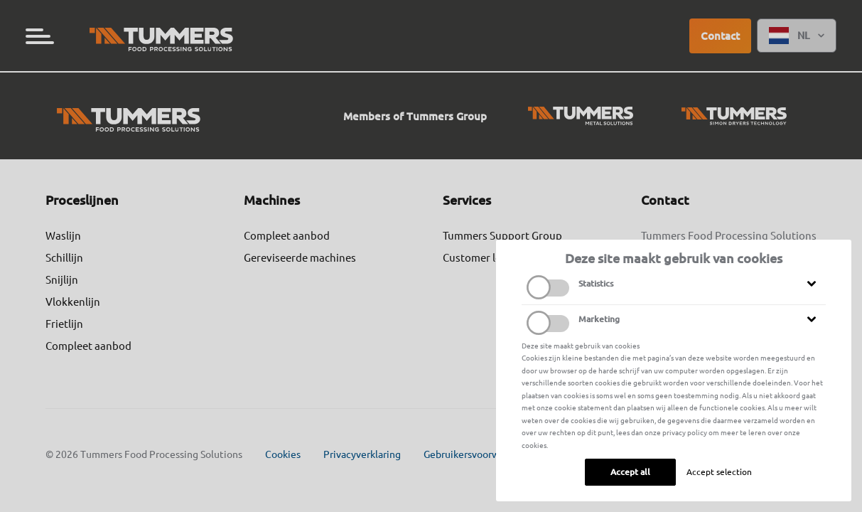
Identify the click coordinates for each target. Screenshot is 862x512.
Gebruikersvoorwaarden (477, 454)
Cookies (283, 454)
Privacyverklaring (362, 454)
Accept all (630, 471)
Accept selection (719, 471)
